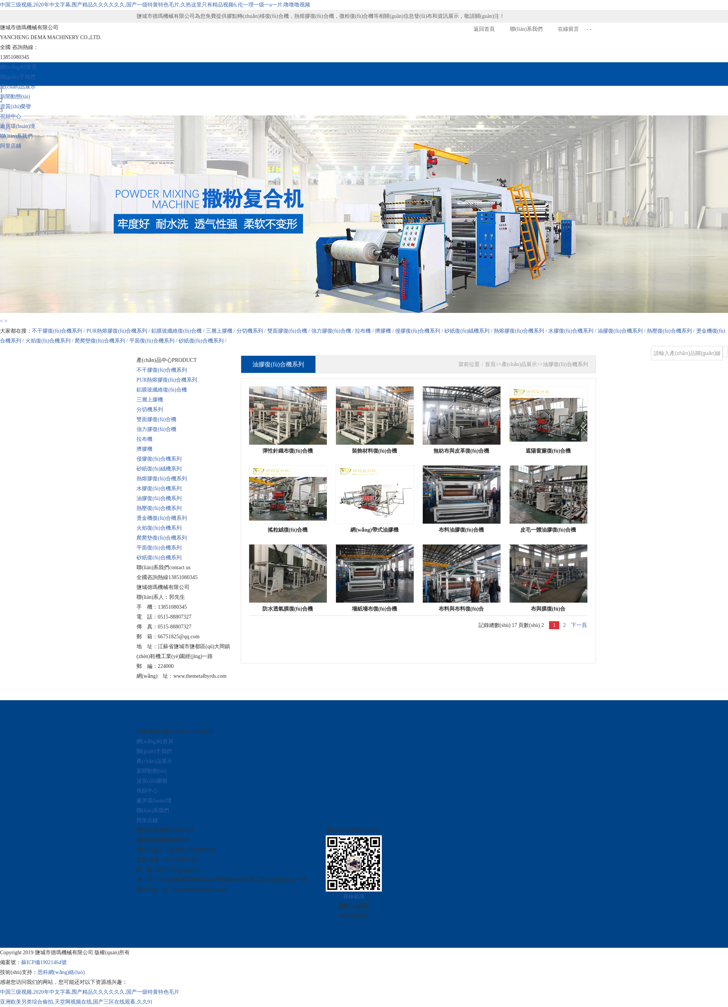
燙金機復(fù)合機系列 (161, 518)
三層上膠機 (149, 399)
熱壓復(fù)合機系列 (159, 508)
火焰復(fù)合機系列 (159, 528)
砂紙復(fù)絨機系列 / (469, 331)
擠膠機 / (385, 331)
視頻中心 (10, 116)
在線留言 (568, 29)
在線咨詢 (353, 896)
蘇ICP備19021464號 (44, 962)
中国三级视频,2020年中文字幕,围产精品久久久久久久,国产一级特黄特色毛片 (89, 992)
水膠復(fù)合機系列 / (573, 331)
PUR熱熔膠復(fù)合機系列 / (118, 331)
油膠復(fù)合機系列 (159, 498)
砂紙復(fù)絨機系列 (159, 469)
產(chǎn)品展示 (18, 87)
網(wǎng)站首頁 (18, 67)
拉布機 (144, 439)
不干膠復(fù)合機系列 (161, 370)
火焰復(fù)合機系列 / (50, 341)
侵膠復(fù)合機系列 (159, 459)
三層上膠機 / (221, 331)
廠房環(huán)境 (17, 126)
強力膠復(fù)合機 (156, 429)
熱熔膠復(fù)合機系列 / (521, 331)
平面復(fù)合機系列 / (154, 341)
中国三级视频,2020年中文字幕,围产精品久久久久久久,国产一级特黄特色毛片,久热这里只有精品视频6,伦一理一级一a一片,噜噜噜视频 (155, 5)
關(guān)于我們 (17, 77)
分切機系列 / (252, 331)
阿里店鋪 (10, 146)
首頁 (490, 364)
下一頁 (579, 625)
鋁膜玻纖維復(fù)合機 (161, 390)
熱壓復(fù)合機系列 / (671, 331)
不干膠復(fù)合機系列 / (59, 331)
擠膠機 (144, 449)
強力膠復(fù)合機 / (333, 331)
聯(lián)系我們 (526, 29)
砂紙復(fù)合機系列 (159, 557)
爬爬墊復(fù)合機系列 (161, 538)
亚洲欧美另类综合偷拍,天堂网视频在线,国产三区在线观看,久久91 (76, 1002)
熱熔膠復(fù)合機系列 (161, 478)
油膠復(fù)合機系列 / (622, 331)
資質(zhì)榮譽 (15, 106)
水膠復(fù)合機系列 (159, 488)
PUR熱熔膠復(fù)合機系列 (166, 380)
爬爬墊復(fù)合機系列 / (102, 341)
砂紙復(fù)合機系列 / (202, 341)
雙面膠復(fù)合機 (156, 419)
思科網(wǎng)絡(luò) (61, 972)
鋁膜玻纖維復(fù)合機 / (178, 331)
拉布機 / (365, 331)
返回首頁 (484, 29)
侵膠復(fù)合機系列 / (419, 331)
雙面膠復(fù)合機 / (289, 331)
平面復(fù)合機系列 (159, 548)
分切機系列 (149, 409)
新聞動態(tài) (15, 96)
